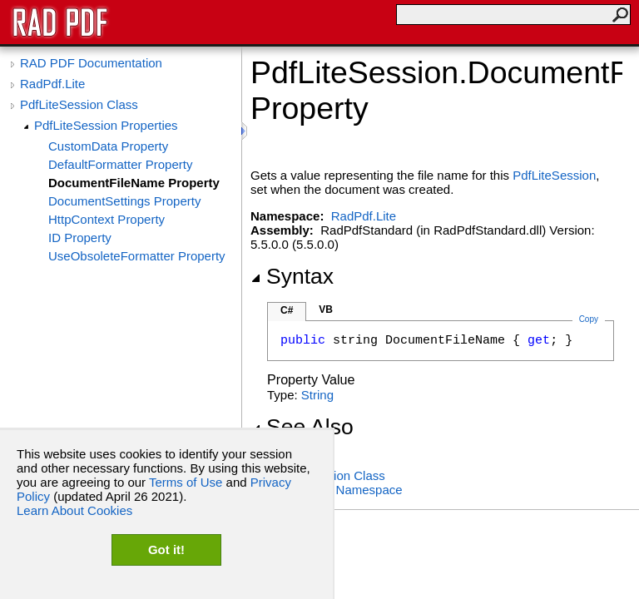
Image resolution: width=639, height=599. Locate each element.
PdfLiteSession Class (79, 104)
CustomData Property (108, 146)
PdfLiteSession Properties (106, 125)
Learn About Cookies (74, 510)
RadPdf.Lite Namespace (335, 490)
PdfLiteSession (554, 175)
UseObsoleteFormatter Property (136, 256)
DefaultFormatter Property (120, 164)
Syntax (292, 276)
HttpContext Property (106, 219)
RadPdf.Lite (52, 84)
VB (326, 309)
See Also (302, 426)
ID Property (79, 237)
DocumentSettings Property (124, 201)
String (317, 395)
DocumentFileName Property (134, 183)
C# (286, 310)
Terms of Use (185, 482)
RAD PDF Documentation (91, 63)
